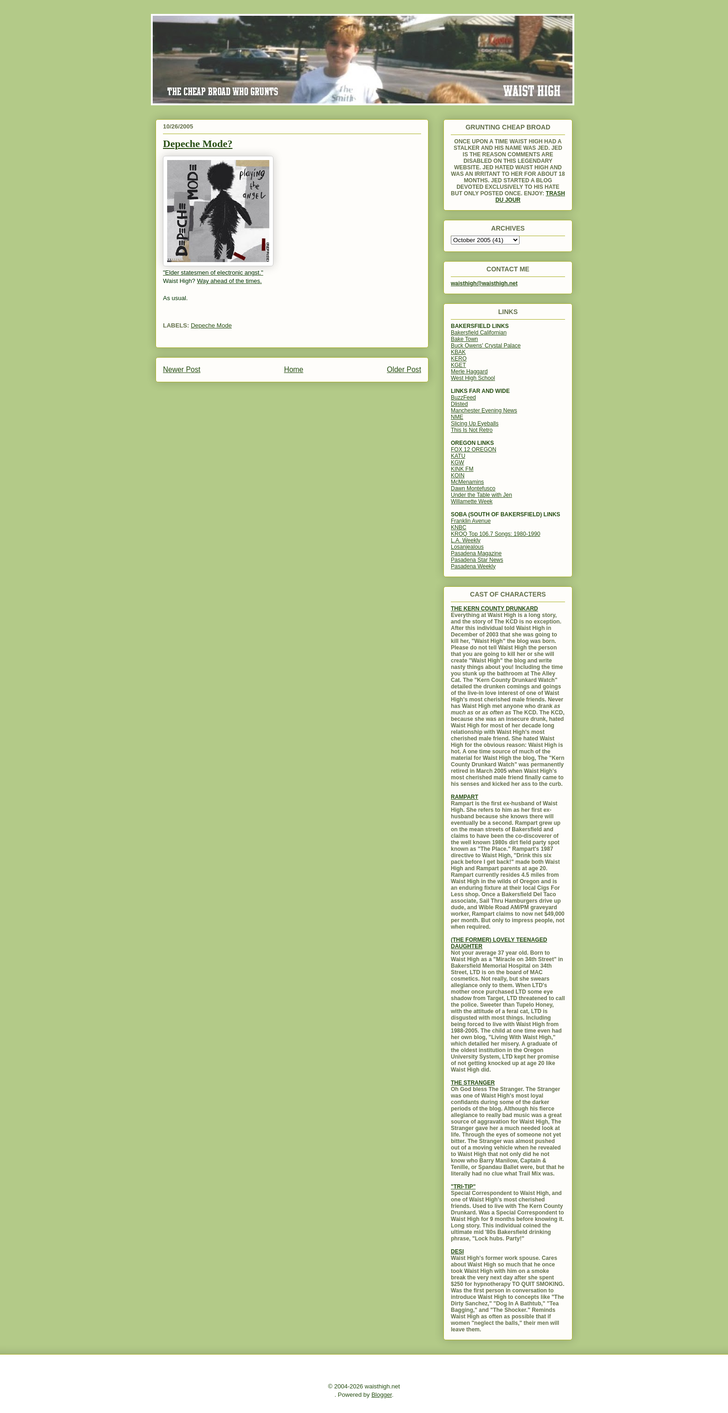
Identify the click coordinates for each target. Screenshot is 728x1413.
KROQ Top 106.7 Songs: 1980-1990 (495, 534)
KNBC (458, 527)
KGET (458, 365)
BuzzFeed (463, 397)
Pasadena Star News (477, 560)
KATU (458, 456)
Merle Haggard (469, 371)
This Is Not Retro (472, 430)
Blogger (381, 1394)
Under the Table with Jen (481, 495)
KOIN (457, 475)
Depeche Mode (211, 325)
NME (457, 417)
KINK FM (462, 469)
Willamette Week (472, 501)
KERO (459, 358)
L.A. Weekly (466, 540)
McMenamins (467, 482)
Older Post (404, 369)
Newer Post (182, 369)
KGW (457, 462)
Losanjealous (467, 547)
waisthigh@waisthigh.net (484, 283)
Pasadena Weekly (473, 566)
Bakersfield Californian (479, 332)
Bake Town (464, 339)
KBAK (458, 352)
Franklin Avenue (471, 521)
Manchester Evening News (484, 410)
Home (294, 369)
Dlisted (459, 404)
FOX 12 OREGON (473, 449)
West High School (473, 378)
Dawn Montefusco (473, 488)
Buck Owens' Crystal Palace (485, 345)
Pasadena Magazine (476, 553)
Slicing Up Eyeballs (475, 423)
